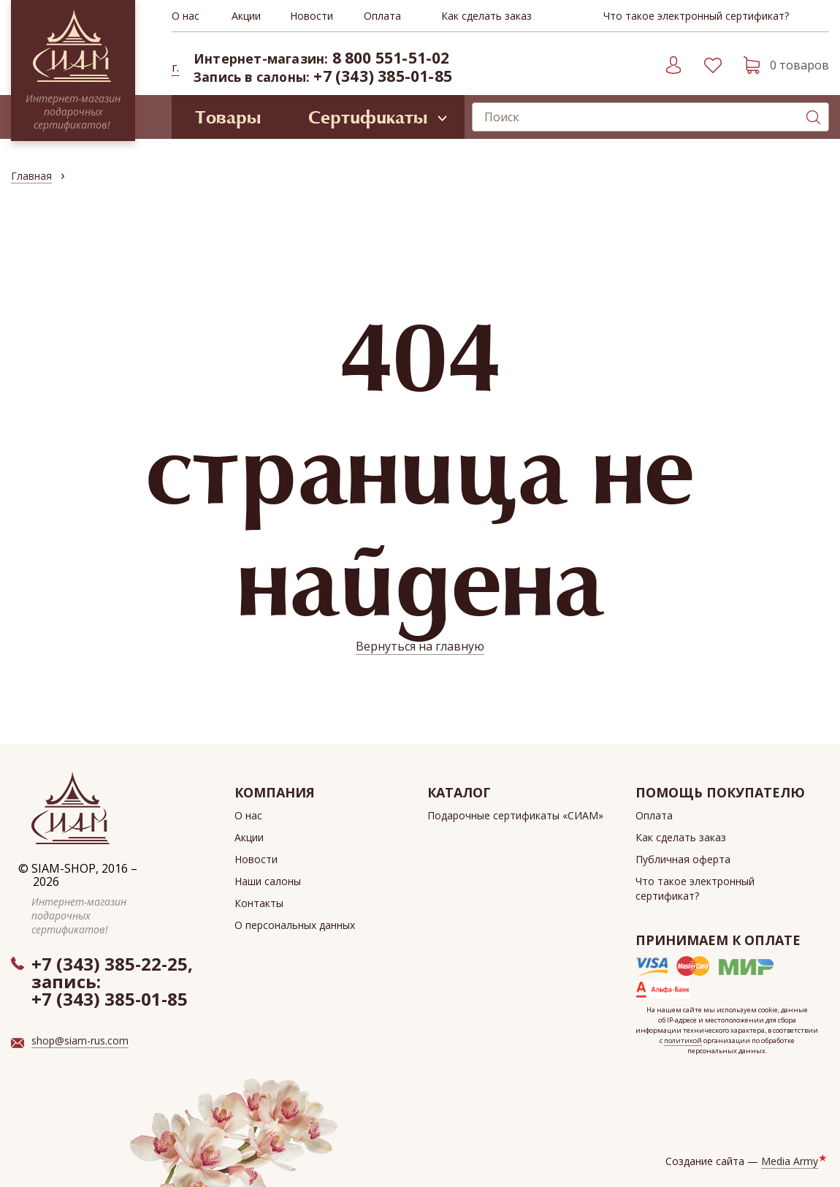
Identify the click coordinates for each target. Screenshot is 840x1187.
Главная (31, 176)
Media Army (789, 1161)
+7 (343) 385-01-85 (382, 76)
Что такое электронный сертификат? (696, 16)
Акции (246, 16)
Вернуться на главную (420, 646)
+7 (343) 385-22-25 (109, 964)
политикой (683, 1040)
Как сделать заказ (486, 16)
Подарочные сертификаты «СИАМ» (515, 815)
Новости (311, 16)
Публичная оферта (682, 859)
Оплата (382, 16)
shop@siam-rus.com (80, 1040)
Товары (228, 117)
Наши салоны (267, 881)
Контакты (258, 903)
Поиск (813, 117)
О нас (185, 16)
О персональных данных (294, 925)
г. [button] (175, 67)
